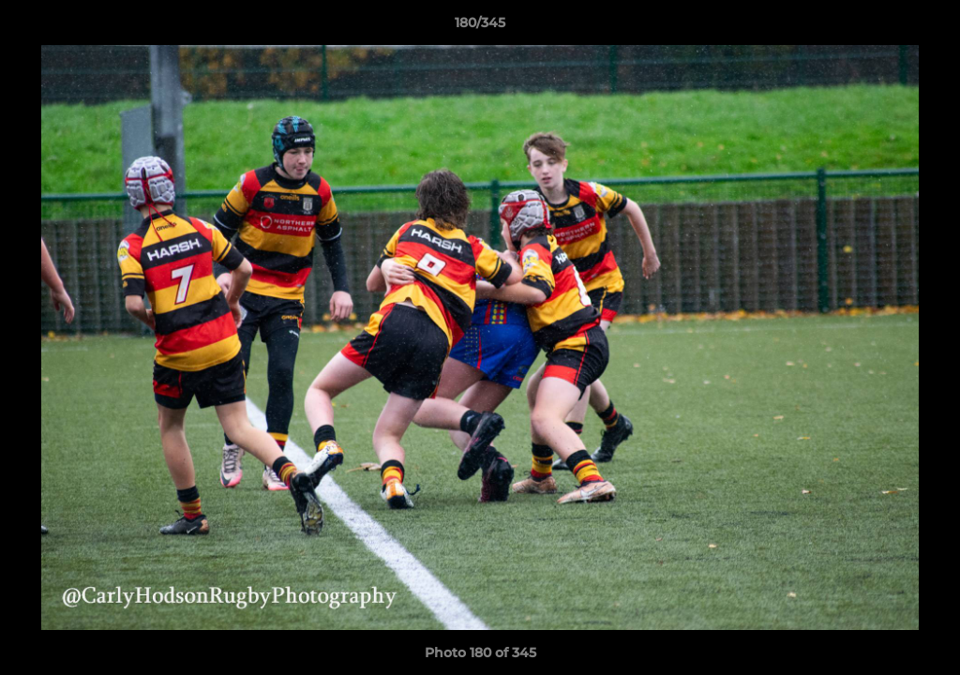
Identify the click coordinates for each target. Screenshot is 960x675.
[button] (926, 27)
